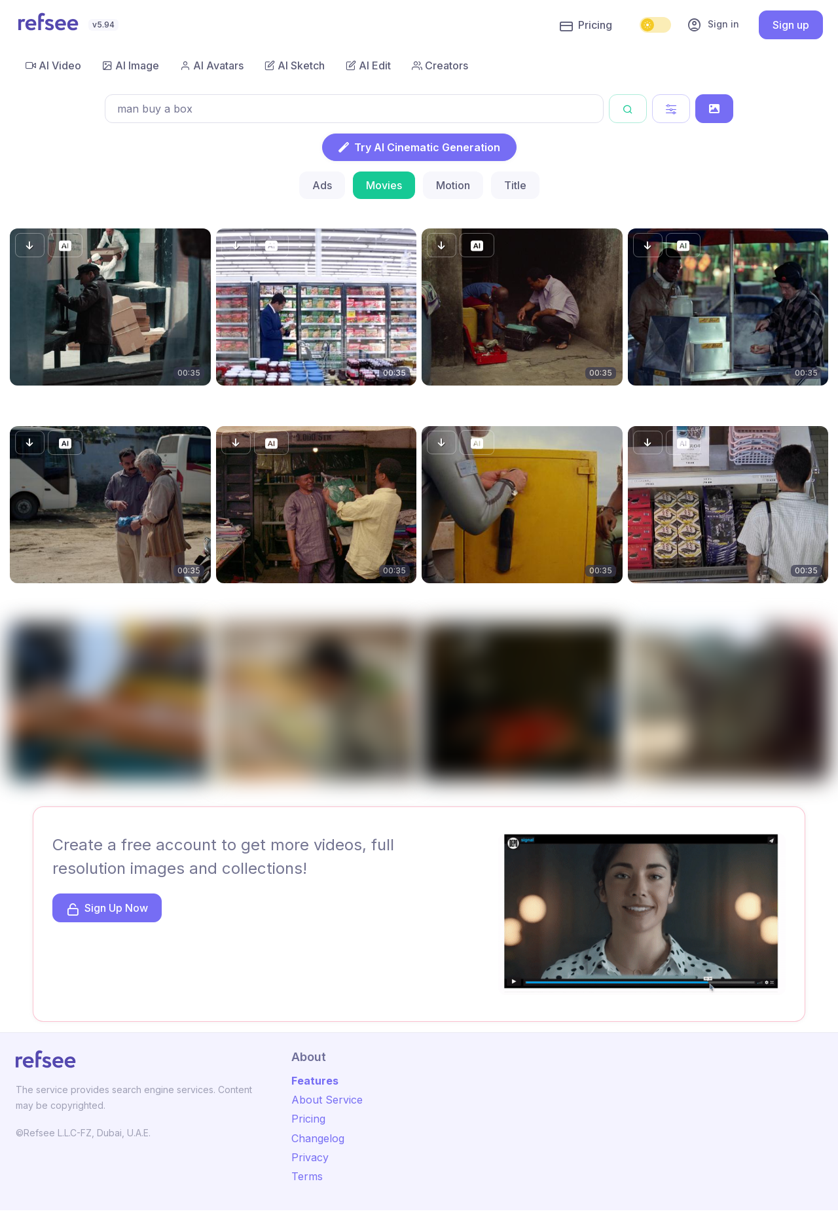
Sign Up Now (107, 908)
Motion (453, 185)
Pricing (586, 25)
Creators (440, 65)
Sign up (791, 24)
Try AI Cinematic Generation (419, 147)
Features (314, 1080)
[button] (30, 245)
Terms (307, 1176)
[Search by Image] (714, 108)
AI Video (53, 65)
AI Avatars (212, 65)
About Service (327, 1099)
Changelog (317, 1138)
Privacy (310, 1157)
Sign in (713, 25)
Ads (322, 185)
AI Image (130, 65)
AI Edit (368, 65)
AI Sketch (294, 65)
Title (515, 185)
